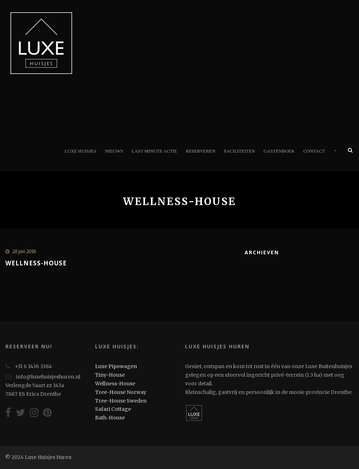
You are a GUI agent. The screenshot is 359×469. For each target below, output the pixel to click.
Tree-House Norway (120, 392)
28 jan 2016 (24, 252)
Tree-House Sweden (121, 401)
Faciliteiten (239, 151)
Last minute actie (154, 151)
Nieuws (114, 151)
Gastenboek (279, 151)
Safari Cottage (113, 409)
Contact (314, 151)
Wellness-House (36, 263)
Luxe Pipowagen (116, 366)
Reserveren (201, 151)
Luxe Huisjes (80, 151)
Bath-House (110, 417)
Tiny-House (110, 375)
